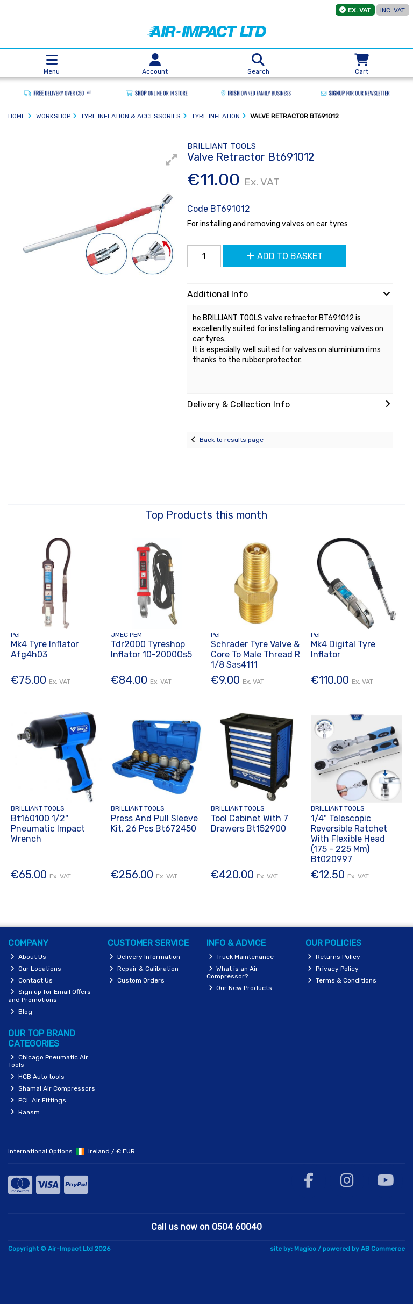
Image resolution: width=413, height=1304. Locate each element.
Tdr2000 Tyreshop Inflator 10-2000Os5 (151, 649)
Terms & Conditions (342, 980)
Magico (305, 1248)
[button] (171, 159)
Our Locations (35, 968)
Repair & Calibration (144, 968)
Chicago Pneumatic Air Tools (48, 1061)
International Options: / (71, 1151)
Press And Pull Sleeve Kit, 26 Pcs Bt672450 (154, 823)
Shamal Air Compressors (52, 1088)
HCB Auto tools (37, 1076)
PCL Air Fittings (38, 1100)
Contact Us (31, 980)
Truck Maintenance (241, 957)
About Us (28, 957)
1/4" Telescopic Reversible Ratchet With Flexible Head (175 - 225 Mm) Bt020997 (349, 839)
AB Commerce (383, 1248)
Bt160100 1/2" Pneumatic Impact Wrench (48, 828)
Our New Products (241, 988)
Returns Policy (334, 957)
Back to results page (232, 439)
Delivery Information (144, 957)
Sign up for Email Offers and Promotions (49, 995)
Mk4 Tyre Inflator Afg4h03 (45, 649)
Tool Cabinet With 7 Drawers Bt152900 (249, 823)
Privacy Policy (333, 968)
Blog (21, 1011)
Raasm (25, 1112)
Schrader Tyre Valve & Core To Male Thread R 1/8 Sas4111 (255, 654)
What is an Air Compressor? (232, 972)
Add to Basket (285, 256)
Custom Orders (137, 980)
